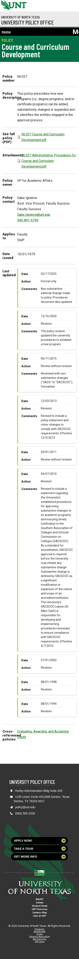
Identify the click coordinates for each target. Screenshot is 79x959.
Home (6, 32)
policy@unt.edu (25, 807)
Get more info (40, 857)
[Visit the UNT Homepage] (20, 3)
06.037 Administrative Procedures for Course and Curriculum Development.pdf (48, 160)
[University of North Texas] (5, 4)
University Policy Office (27, 22)
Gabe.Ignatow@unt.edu (33, 215)
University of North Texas (20, 17)
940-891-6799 (27, 220)
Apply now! (40, 841)
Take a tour (40, 848)
